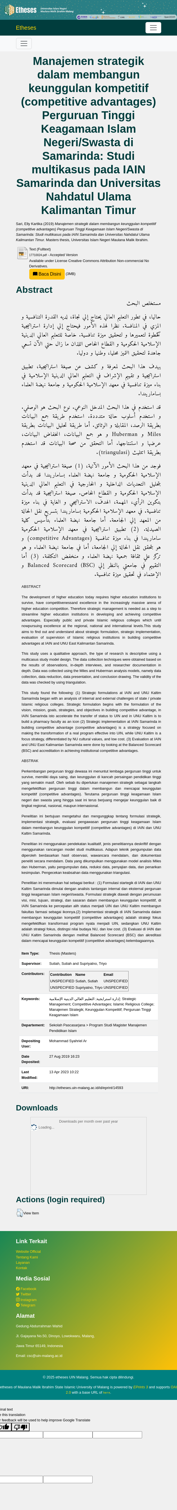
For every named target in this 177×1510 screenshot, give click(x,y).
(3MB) (52, 274)
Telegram (25, 1305)
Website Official (28, 1251)
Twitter (23, 1294)
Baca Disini (47, 274)
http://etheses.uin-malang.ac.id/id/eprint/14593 (86, 1088)
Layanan (23, 1262)
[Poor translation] (21, 1427)
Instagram (26, 1300)
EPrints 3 (140, 1387)
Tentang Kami (27, 1257)
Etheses (26, 28)
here (106, 1393)
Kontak (21, 1268)
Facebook (26, 1289)
